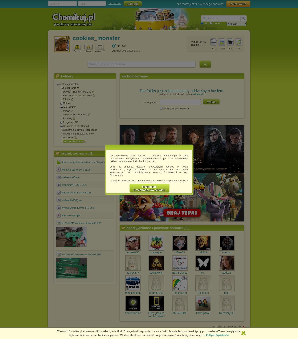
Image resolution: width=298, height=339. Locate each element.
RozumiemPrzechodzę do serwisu (149, 188)
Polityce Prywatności (217, 335)
